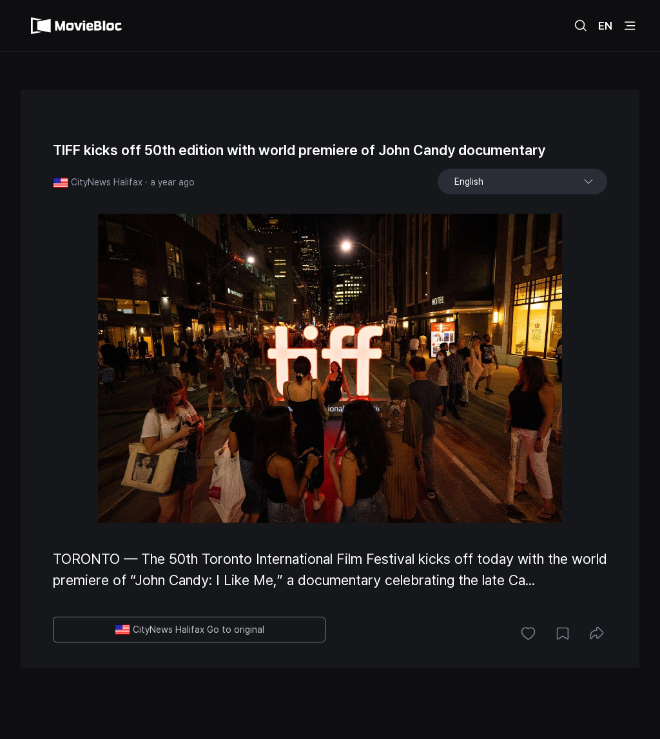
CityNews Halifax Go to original (189, 629)
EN (605, 25)
